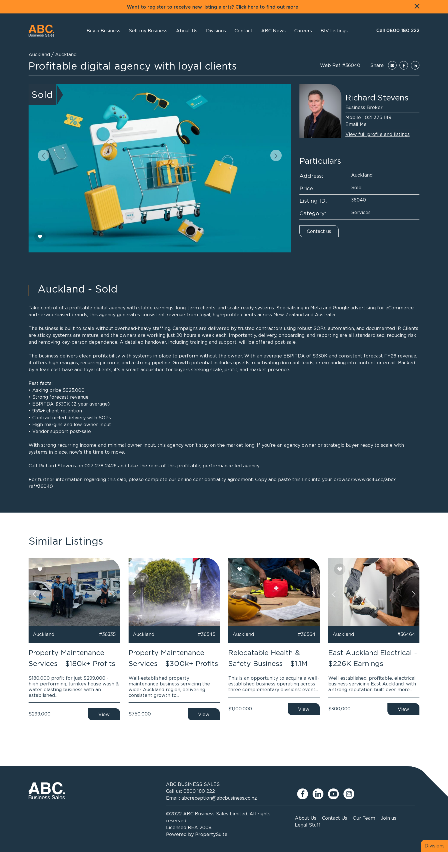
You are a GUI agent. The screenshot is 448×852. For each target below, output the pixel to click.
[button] (186, 30)
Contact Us (334, 818)
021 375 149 (378, 117)
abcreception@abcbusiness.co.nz (219, 797)
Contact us (319, 231)
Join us (388, 818)
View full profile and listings (377, 134)
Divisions (435, 845)
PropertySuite (211, 834)
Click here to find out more (266, 7)
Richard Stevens (377, 97)
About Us (305, 818)
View (104, 714)
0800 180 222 (199, 791)
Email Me (356, 124)
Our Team (364, 818)
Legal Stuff (308, 824)
